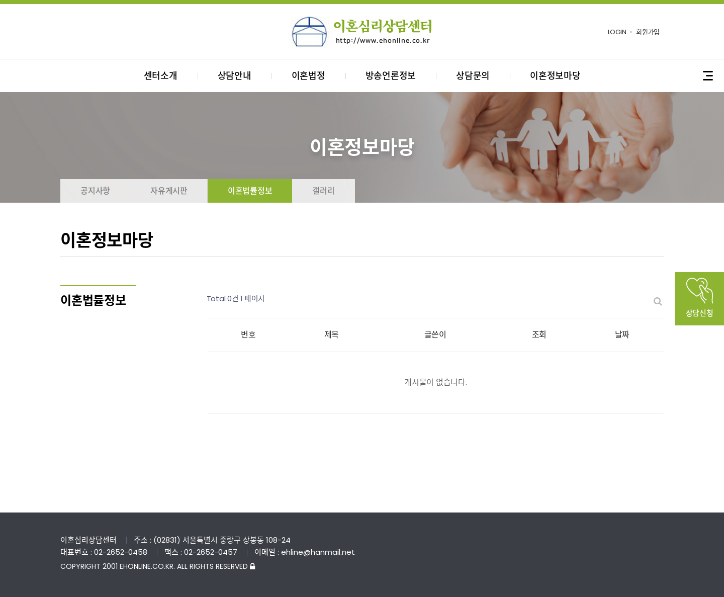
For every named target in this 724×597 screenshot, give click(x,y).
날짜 (622, 334)
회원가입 (648, 32)
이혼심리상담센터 (362, 32)
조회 (539, 334)
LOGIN (617, 32)
